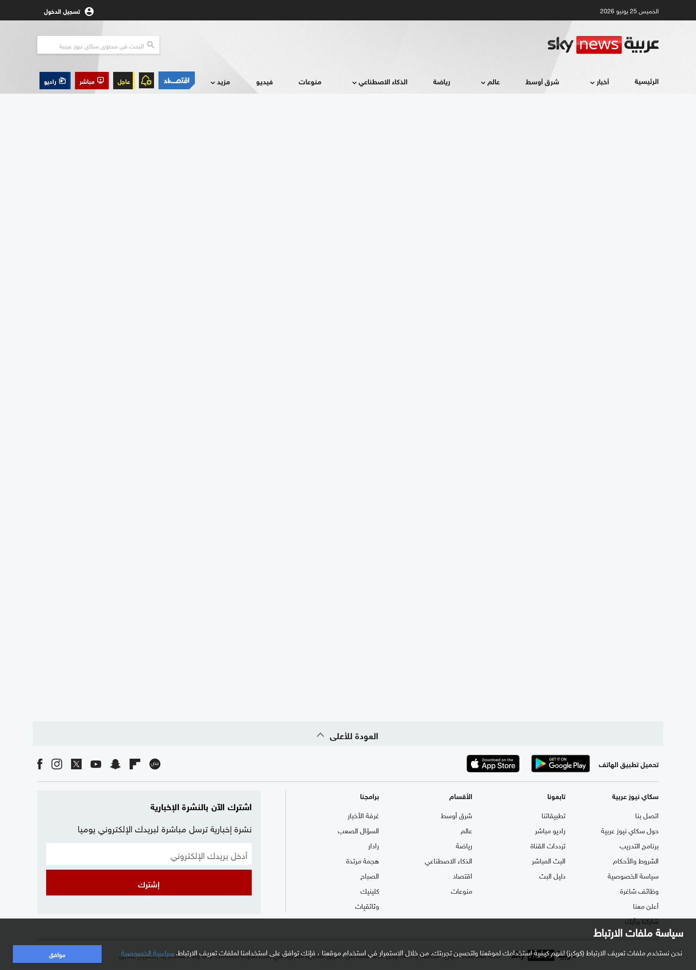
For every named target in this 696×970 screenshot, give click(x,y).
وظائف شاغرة (639, 890)
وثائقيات (367, 905)
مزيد (219, 81)
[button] (92, 80)
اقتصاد (462, 875)
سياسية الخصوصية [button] (147, 952)
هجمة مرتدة (362, 860)
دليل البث (552, 875)
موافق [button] (57, 953)
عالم (489, 81)
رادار (373, 844)
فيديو (264, 81)
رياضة (441, 81)
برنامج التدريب (639, 844)
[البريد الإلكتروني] (149, 854)
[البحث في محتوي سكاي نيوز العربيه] (98, 45)
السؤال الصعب (358, 829)
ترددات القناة (548, 844)
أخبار (598, 81)
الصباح (369, 875)
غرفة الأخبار (363, 814)
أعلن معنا (646, 905)
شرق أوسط (542, 81)
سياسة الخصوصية (633, 875)
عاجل (124, 80)
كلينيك (369, 890)
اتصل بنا (647, 814)
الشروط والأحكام (636, 860)
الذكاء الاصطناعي (378, 81)
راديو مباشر (550, 829)
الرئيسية (647, 80)
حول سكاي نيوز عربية (630, 829)
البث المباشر (549, 860)
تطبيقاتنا (554, 814)
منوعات (310, 81)
